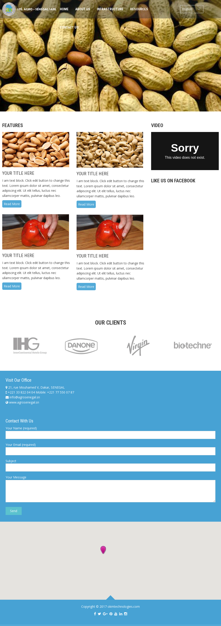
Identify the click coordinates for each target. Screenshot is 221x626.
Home (64, 9)
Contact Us (69, 27)
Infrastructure (110, 9)
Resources (139, 9)
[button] (103, 550)
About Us (82, 9)
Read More (12, 204)
